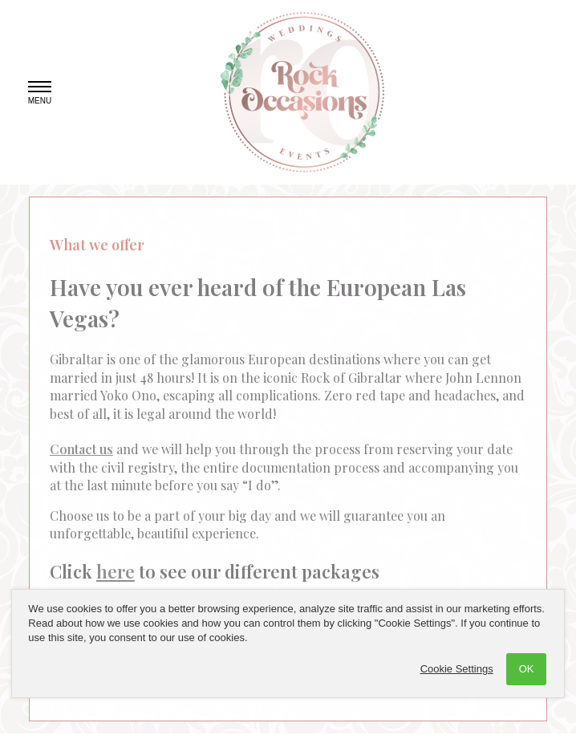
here (115, 571)
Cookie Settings (456, 669)
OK (526, 669)
